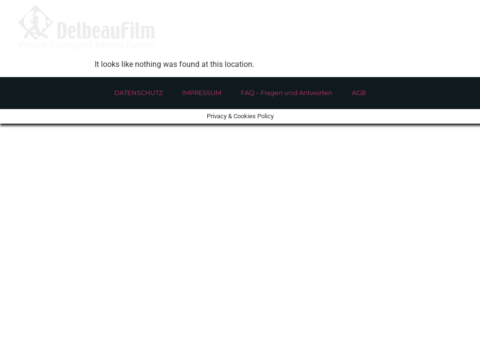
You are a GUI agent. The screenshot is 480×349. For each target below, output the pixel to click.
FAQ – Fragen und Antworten (286, 92)
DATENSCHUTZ (138, 92)
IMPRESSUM (201, 92)
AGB (359, 92)
